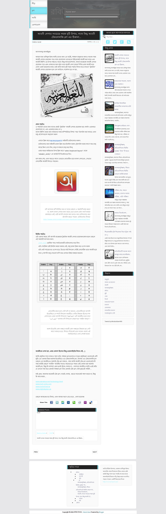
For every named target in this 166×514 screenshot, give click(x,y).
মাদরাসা (107, 305)
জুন (80, 478)
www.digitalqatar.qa (43, 389)
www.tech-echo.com (43, 384)
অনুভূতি (107, 279)
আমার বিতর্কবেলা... (121, 213)
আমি (34, 18)
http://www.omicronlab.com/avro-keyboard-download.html (66, 219)
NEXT (95, 452)
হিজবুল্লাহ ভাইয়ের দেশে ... (123, 126)
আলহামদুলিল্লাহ (109, 288)
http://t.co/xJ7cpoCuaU (110, 482)
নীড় (33, 4)
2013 (78, 503)
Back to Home (41, 433)
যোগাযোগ (36, 25)
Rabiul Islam (87, 512)
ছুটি (106, 293)
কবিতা (106, 291)
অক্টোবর (81, 474)
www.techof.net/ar (43, 386)
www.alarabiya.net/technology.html (49, 381)
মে (79, 480)
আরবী (51, 433)
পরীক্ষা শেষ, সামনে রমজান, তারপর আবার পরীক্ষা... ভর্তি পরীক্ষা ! (122, 193)
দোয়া (106, 296)
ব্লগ (33, 11)
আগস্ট (81, 476)
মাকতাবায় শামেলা (109, 302)
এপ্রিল (80, 498)
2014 (77, 472)
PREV (36, 452)
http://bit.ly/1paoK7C (56, 141)
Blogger (101, 512)
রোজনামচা (108, 307)
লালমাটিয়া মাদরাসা (110, 310)
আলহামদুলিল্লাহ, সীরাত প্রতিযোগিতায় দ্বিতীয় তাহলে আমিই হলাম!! (122, 170)
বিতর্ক (106, 299)
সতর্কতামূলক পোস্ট (110, 313)
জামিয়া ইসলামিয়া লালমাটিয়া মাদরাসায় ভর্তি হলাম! (123, 106)
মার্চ (80, 501)
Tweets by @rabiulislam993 (113, 321)
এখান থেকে (42, 243)
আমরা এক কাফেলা (110, 282)
